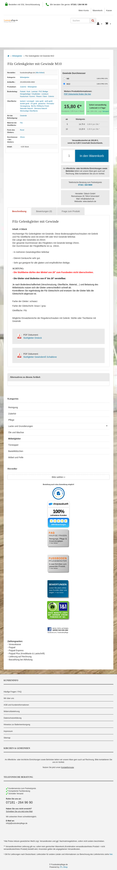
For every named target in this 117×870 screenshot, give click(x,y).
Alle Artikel (40, 72)
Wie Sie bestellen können (22, 33)
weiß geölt (48, 101)
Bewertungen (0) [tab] (44, 211)
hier (111, 854)
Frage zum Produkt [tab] (71, 211)
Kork (28, 91)
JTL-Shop (63, 867)
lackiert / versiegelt (27, 101)
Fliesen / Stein (41, 96)
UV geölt (33, 103)
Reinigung (13, 407)
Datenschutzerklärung (12, 718)
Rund (22, 130)
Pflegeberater (98, 33)
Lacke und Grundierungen (59, 426)
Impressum (8, 731)
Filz (21, 123)
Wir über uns (9, 698)
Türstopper (13, 445)
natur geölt (39, 101)
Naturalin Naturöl (26, 108)
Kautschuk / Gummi (27, 96)
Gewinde (23, 115)
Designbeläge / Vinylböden (30, 94)
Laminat (34, 91)
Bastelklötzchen (15, 451)
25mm (22, 137)
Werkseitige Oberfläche (29, 111)
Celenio (51, 96)
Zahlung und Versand (56, 33)
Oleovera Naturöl (40, 108)
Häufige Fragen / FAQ (12, 692)
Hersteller (37, 42)
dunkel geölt (24, 103)
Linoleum (45, 94)
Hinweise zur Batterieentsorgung (17, 724)
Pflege (11, 420)
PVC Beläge (43, 91)
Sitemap (7, 738)
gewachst (41, 103)
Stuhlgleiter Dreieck (32, 338)
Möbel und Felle (15, 457)
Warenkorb (98, 10)
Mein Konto (84, 10)
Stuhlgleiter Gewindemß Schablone (40, 357)
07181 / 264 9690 (85, 185)
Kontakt (79, 33)
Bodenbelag (15, 42)
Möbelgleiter (17, 56)
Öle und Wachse (16, 432)
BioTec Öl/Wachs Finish (40, 106)
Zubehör (23, 87)
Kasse (109, 10)
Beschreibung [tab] (19, 211)
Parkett (22, 91)
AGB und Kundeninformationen (16, 705)
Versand (105, 111)
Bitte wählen (58, 477)
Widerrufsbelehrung (12, 711)
